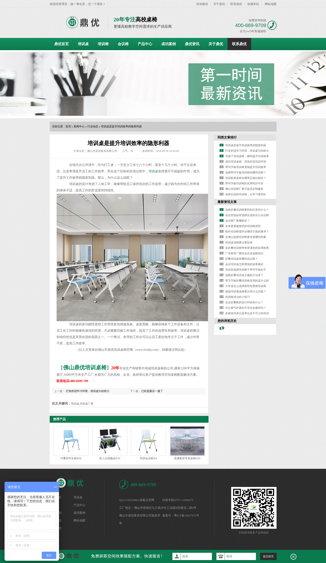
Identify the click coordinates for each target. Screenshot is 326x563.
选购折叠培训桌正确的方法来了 (244, 275)
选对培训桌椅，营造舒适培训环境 (245, 161)
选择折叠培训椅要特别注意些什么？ (247, 209)
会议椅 (123, 44)
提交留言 (268, 556)
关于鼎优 (219, 4)
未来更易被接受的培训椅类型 (243, 226)
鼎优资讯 (192, 44)
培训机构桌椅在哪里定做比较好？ (245, 178)
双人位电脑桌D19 (109, 458)
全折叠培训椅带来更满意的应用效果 (247, 247)
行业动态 (92, 126)
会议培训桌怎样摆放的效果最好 (244, 264)
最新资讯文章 (227, 202)
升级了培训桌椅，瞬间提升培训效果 (247, 156)
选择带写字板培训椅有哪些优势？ (245, 172)
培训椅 (103, 44)
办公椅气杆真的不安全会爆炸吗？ (245, 307)
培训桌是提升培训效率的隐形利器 (121, 126)
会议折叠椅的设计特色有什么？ (244, 302)
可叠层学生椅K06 (70, 458)
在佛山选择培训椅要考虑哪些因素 (245, 237)
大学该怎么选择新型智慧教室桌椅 (245, 286)
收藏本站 (253, 4)
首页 (68, 126)
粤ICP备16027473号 (186, 515)
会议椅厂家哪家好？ (237, 220)
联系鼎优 (236, 4)
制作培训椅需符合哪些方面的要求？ (247, 231)
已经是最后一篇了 (152, 391)
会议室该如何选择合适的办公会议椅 (247, 215)
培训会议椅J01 (148, 458)
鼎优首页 (61, 44)
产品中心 (145, 44)
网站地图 (271, 4)
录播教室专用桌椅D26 (187, 458)
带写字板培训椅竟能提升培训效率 (245, 167)
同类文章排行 (227, 137)
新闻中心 (79, 126)
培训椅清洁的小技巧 (237, 297)
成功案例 (168, 44)
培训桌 (83, 44)
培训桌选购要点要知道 (238, 242)
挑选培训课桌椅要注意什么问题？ (245, 291)
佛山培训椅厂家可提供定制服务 (244, 188)
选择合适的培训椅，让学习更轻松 (245, 194)
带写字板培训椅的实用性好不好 (244, 183)
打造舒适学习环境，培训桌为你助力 (87, 391)
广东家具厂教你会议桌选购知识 (244, 253)
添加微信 (202, 4)
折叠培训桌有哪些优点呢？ (241, 258)
